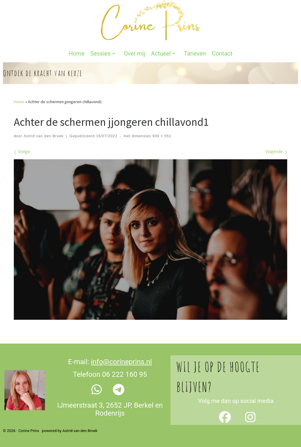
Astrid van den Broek (43, 136)
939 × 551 (161, 136)
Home (19, 101)
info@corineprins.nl (121, 361)
